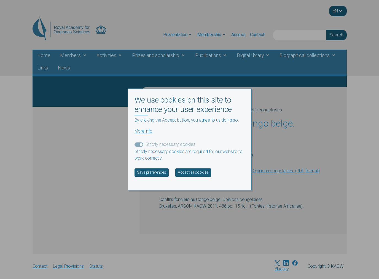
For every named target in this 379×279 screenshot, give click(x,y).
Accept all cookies (193, 172)
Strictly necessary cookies (170, 144)
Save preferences (151, 172)
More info (143, 131)
